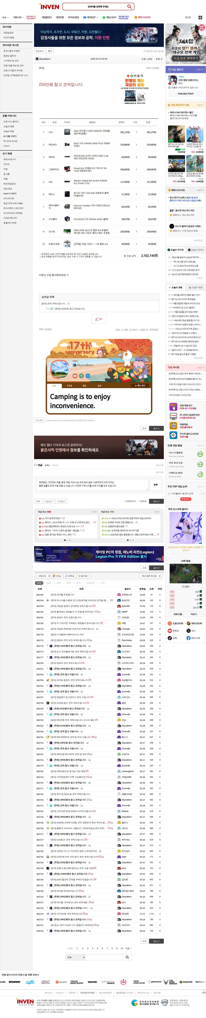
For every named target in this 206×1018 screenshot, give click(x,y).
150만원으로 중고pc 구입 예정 (68, 771)
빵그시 (125, 737)
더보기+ (95, 512)
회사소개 (48, 993)
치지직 (6, 164)
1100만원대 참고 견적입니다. (71, 874)
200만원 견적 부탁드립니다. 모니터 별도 (73, 720)
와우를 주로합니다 (62, 594)
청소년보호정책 (105, 993)
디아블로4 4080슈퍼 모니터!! (67, 634)
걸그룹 (6, 174)
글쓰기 (156, 568)
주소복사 (40, 420)
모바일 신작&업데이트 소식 (15, 75)
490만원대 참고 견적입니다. (70, 834)
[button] (65, 540)
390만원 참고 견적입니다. (69, 743)
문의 (59, 583)
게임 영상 (7, 189)
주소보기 (40, 51)
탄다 (124, 902)
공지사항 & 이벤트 (11, 51)
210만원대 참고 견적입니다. (70, 725)
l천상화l (125, 914)
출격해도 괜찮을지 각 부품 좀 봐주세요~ (73, 612)
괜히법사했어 (128, 891)
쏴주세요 (126, 839)
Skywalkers (43, 59)
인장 (54, 386)
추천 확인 (154, 330)
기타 (103, 583)
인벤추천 (90, 583)
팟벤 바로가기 (9, 159)
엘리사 (125, 822)
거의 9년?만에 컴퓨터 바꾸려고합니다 (71, 811)
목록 (148, 68)
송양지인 (126, 600)
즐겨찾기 (85, 576)
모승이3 (125, 754)
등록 (156, 485)
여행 (5, 179)
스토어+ (200, 105)
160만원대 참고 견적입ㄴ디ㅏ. (71, 908)
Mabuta (125, 811)
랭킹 (84, 386)
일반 (49, 583)
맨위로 (143, 501)
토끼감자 (126, 851)
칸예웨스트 (127, 594)
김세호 (125, 879)
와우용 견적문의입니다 (64, 891)
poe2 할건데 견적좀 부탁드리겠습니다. (72, 879)
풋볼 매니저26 (9, 223)
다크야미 (126, 651)
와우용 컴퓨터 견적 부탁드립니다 (69, 680)
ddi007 (125, 612)
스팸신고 (143, 330)
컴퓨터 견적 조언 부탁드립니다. (68, 640)
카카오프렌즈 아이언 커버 (180, 395)
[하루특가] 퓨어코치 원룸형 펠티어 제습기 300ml (186, 379)
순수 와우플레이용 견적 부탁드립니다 (71, 651)
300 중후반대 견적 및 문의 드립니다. (71, 737)
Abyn (124, 857)
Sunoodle (126, 674)
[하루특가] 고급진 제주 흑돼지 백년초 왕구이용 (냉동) (186, 373)
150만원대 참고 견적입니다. (70, 885)
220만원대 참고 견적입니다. (70, 845)
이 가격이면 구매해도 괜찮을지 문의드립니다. (75, 623)
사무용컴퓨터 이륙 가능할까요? (68, 777)
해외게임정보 (9, 184)
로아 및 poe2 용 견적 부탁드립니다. (70, 794)
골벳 (124, 703)
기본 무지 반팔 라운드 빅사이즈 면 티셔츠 (186, 384)
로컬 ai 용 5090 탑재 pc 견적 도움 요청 (72, 868)
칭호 (99, 386)
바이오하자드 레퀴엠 (12, 213)
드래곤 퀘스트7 (10, 218)
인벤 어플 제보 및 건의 (13, 65)
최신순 (55, 465)
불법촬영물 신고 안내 (124, 993)
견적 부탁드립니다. (55, 303)
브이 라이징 (8, 198)
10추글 (71, 576)
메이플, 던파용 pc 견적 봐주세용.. (69, 902)
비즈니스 (60, 993)
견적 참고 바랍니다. (66, 674)
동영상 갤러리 (9, 56)
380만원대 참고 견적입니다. (70, 817)
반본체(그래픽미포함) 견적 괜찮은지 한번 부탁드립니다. (80, 822)
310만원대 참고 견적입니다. (70, 686)
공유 (118, 330)
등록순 (47, 465)
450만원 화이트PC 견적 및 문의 (69, 754)
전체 (39, 583)
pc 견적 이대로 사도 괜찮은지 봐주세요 (72, 925)
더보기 (87, 375)
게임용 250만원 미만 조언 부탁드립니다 (72, 629)
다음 (127, 948)
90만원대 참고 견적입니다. (69, 708)
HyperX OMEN (9, 193)
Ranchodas (127, 640)
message (126, 629)
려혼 (124, 623)
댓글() (155, 68)
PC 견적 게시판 (10, 141)
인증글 (58, 576)
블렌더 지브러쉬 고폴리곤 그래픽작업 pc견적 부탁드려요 (80, 828)
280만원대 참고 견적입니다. (70, 800)
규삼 (124, 720)
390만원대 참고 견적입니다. (70, 760)
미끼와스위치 (128, 663)
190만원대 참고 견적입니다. (70, 657)
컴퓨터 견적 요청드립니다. (66, 617)
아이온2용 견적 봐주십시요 (66, 914)
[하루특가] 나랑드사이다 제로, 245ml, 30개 (186, 389)
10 (122, 948)
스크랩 (124, 330)
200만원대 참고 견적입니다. (70, 668)
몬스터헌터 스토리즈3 (13, 208)
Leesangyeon (127, 771)
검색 (127, 957)
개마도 (125, 828)
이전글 (60, 501)
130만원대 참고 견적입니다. (70, 782)
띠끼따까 (126, 925)
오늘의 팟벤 (8, 131)
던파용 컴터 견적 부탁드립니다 (68, 703)
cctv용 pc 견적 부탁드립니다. (67, 839)
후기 (79, 583)
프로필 (69, 386)
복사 (50, 51)
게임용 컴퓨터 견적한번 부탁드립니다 (71, 606)
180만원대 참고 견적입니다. (70, 931)
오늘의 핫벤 (8, 126)
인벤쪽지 (75, 375)
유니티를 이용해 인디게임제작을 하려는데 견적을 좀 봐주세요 (83, 600)
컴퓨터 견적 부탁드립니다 (66, 663)
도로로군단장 (128, 634)
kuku (124, 868)
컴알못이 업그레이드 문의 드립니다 (70, 697)
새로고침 (160, 465)
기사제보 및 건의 (11, 61)
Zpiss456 (126, 606)
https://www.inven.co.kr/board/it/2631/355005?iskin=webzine (71, 420)
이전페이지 (130, 501)
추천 (69, 583)
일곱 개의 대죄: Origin (13, 203)
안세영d (125, 617)
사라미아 (126, 697)
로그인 (188, 17)
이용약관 (71, 993)
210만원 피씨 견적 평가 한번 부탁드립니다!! (74, 857)
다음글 (47, 501)
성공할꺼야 (127, 680)
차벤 (5, 169)
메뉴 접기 (140, 385)
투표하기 (186, 499)
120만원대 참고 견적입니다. (70, 646)
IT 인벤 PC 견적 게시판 (154, 51)
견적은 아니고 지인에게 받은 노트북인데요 (74, 851)
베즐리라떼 (127, 794)
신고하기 (133, 330)
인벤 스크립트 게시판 (13, 70)
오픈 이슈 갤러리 (11, 121)
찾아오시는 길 (143, 993)
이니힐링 (81, 375)
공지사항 (156, 993)
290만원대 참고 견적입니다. (70, 896)
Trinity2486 (126, 777)
